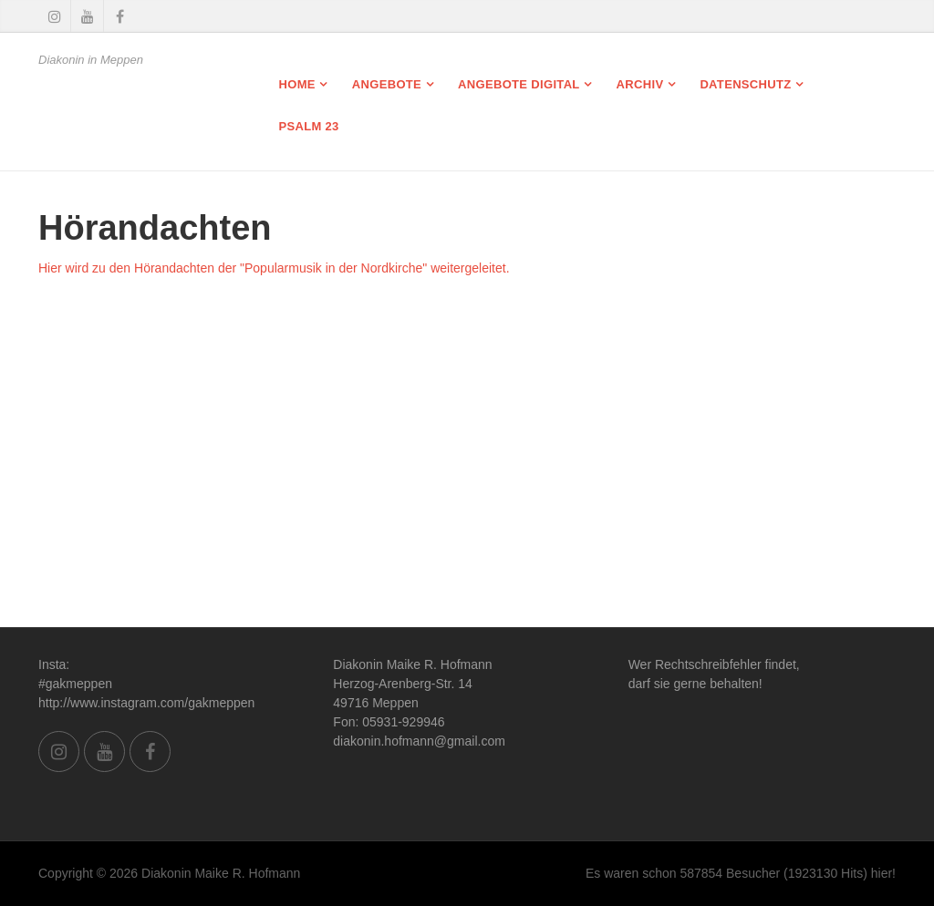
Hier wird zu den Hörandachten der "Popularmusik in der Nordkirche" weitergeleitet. (274, 268)
